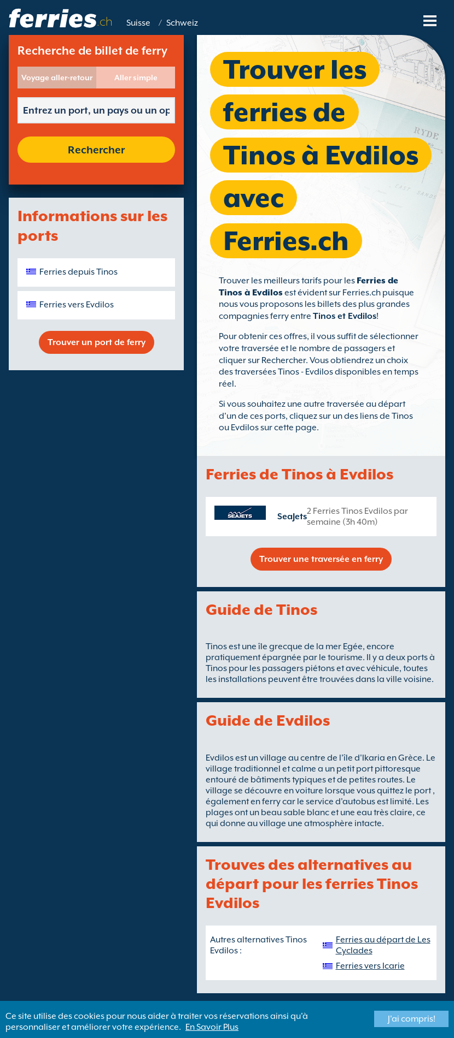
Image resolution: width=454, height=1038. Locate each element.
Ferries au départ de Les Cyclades (383, 945)
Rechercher (96, 150)
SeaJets (292, 516)
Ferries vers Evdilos (76, 305)
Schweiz (182, 23)
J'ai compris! (411, 1019)
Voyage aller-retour (56, 77)
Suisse (138, 23)
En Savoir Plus (211, 1027)
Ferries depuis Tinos (78, 272)
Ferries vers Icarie (370, 966)
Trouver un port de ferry (96, 342)
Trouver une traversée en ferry (321, 559)
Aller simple (136, 77)
